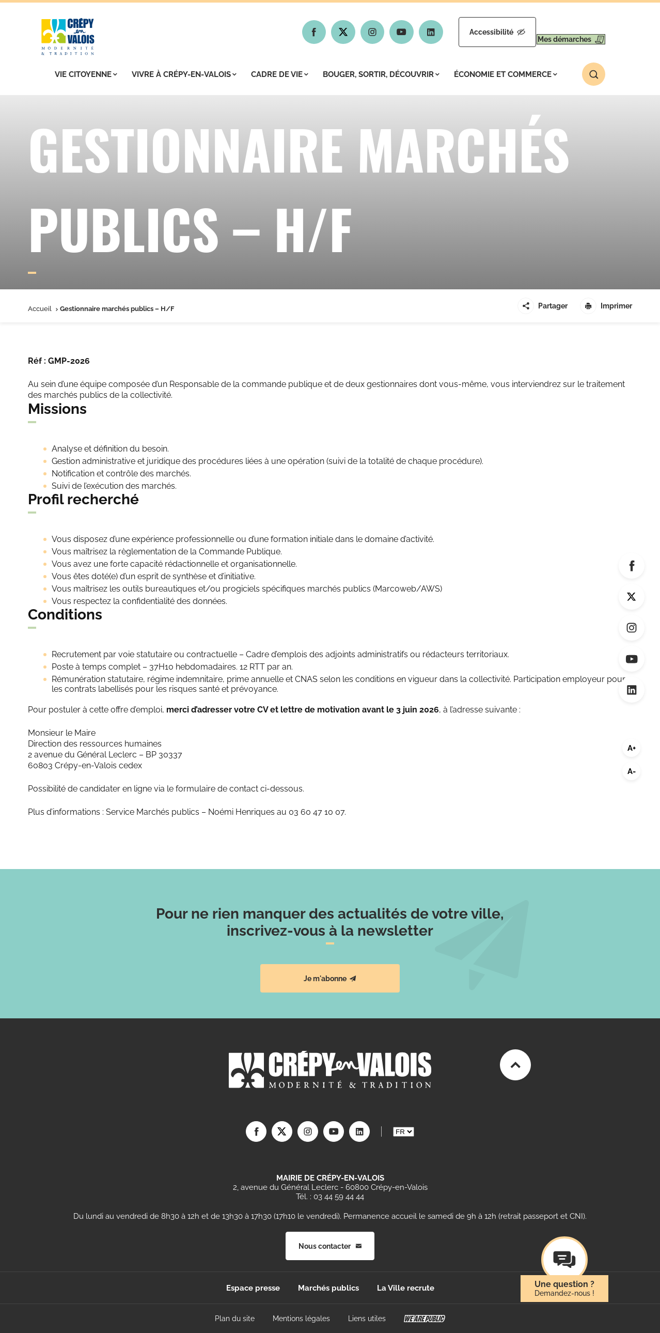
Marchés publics (328, 1288)
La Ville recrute (405, 1288)
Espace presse (253, 1288)
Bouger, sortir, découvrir (381, 74)
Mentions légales (301, 1318)
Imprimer (606, 306)
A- (631, 771)
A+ (631, 748)
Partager (542, 306)
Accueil (40, 309)
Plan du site (235, 1318)
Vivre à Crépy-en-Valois (184, 74)
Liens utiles (367, 1318)
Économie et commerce (505, 74)
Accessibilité (468, 32)
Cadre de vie (279, 74)
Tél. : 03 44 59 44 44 (330, 1196)
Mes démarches (561, 32)
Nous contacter (330, 1246)
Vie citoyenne (86, 74)
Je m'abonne (330, 978)
